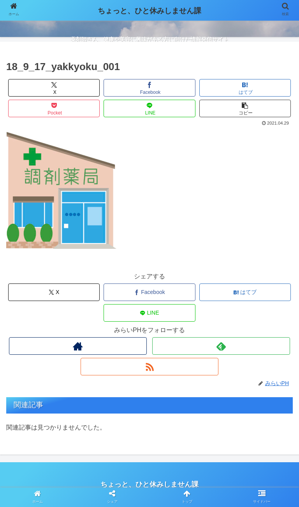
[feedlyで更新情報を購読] (221, 346)
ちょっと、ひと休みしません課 (149, 11)
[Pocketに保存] (54, 108)
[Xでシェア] (54, 88)
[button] (245, 108)
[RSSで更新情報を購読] (149, 366)
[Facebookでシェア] (149, 88)
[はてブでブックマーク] (245, 88)
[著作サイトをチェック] (77, 346)
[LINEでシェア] (149, 108)
